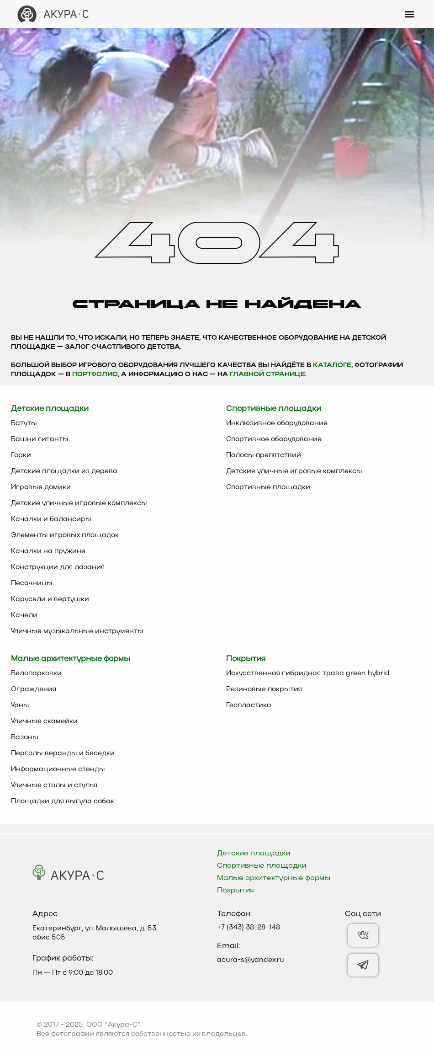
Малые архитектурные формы (273, 878)
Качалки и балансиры (51, 519)
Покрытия (235, 890)
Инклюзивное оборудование (277, 423)
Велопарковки (36, 673)
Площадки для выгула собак (62, 801)
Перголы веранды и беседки (63, 753)
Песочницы (32, 583)
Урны (20, 705)
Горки (21, 455)
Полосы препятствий (263, 455)
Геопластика (248, 705)
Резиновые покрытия (264, 689)
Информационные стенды (58, 769)
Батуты (24, 423)
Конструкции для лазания (58, 567)
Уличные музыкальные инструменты (77, 631)
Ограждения (33, 689)
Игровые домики (41, 487)
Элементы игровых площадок (65, 535)
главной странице (267, 374)
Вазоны (24, 737)
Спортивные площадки (268, 487)
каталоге (332, 365)
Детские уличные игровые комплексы (79, 503)
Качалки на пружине (48, 551)
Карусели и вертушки (50, 599)
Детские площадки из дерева (64, 471)
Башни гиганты (40, 439)
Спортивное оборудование (274, 439)
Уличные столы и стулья (54, 785)
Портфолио (95, 374)
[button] (409, 13)
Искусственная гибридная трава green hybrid (308, 673)
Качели (24, 615)
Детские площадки (253, 853)
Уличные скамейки (44, 721)
